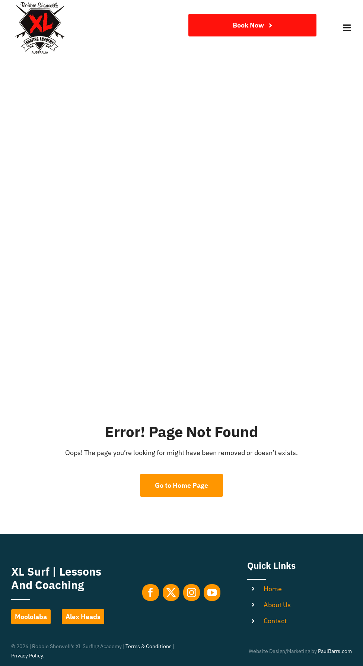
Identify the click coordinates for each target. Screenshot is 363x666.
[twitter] (171, 592)
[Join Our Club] (252, 25)
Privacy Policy (27, 655)
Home (273, 589)
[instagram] (191, 592)
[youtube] (212, 592)
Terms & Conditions (148, 646)
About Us (277, 605)
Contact (275, 621)
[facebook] (150, 592)
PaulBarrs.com (335, 651)
